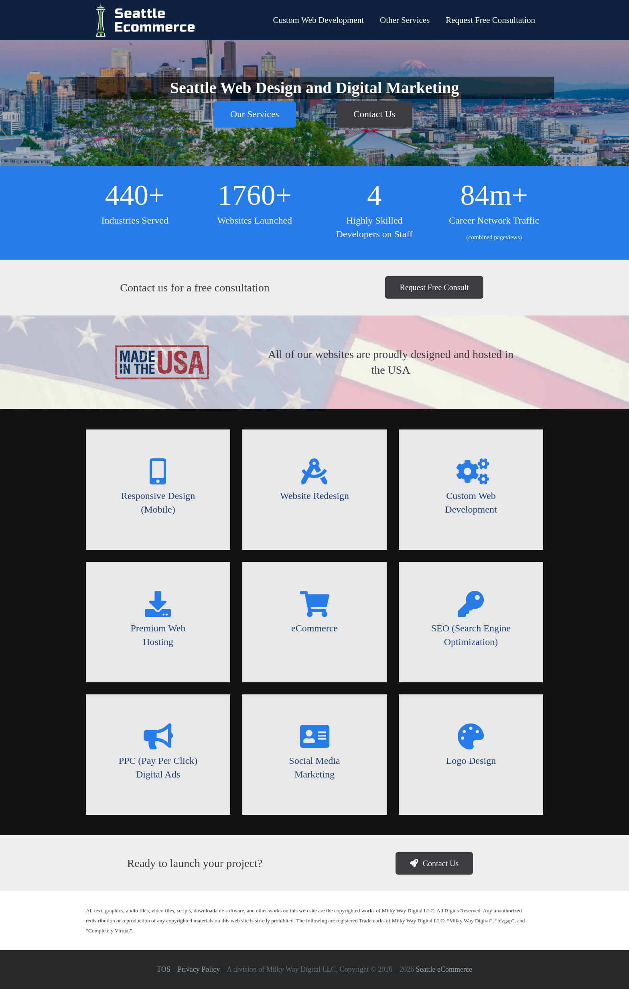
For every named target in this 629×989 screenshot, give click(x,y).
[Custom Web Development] (471, 471)
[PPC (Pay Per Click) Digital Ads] (158, 736)
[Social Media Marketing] (314, 736)
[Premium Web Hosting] (158, 604)
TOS (163, 969)
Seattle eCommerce (444, 969)
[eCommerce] (314, 604)
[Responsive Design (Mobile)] (158, 471)
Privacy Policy (199, 969)
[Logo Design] (471, 736)
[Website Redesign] (314, 471)
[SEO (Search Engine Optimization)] (471, 604)
